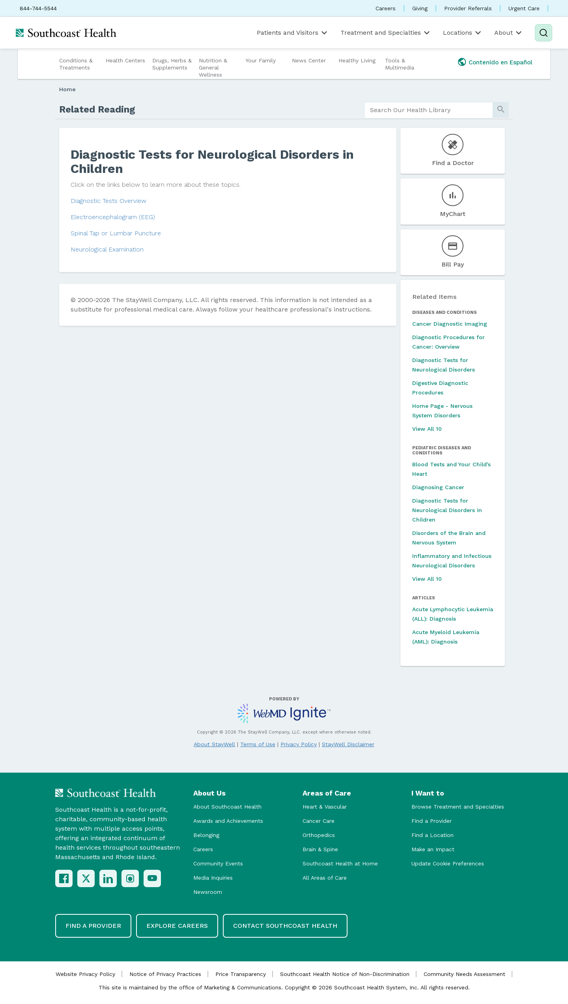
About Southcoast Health (227, 806)
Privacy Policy (298, 744)
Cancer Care (318, 821)
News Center (309, 60)
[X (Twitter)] (86, 878)
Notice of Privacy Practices (165, 974)
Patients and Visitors (293, 32)
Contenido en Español (500, 62)
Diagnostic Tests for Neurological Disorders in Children (447, 510)
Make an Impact (432, 849)
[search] (428, 110)
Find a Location (432, 835)
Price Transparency (240, 974)
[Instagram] (130, 878)
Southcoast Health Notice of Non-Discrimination (344, 974)
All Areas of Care (325, 878)
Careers (386, 8)
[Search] (543, 32)
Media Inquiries (213, 878)
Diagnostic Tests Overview (108, 201)
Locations (462, 32)
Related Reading (97, 109)
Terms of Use (257, 744)
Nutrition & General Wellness (213, 67)
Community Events (218, 863)
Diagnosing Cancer (438, 487)
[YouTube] (152, 878)
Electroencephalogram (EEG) (113, 217)
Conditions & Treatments (76, 64)
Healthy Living (357, 60)
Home (67, 89)
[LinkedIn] (108, 878)
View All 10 (427, 429)
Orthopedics (319, 835)
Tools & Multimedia (399, 64)
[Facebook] (64, 878)
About (508, 32)
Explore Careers (177, 925)
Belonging (206, 835)
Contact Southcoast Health (285, 925)
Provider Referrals (468, 8)
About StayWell (214, 744)
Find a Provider (431, 821)
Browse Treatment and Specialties (457, 806)
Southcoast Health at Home (340, 863)
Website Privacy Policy (85, 974)
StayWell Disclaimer (348, 744)
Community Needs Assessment (464, 974)
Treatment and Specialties (385, 32)
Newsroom (207, 892)
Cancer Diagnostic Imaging (449, 324)
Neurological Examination (107, 249)
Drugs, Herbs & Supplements (172, 64)
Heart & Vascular (325, 806)
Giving (420, 8)
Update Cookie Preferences (447, 863)
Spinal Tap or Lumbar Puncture (116, 233)
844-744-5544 (38, 8)
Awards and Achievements (228, 821)
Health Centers (125, 60)
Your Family (260, 60)
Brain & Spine (320, 849)
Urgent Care (524, 8)
